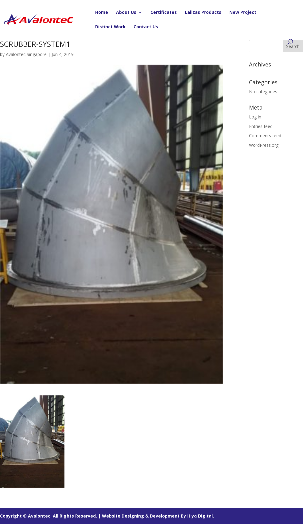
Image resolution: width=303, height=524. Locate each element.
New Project (242, 12)
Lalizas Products (203, 12)
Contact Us (146, 27)
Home (101, 12)
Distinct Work (110, 27)
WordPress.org (263, 145)
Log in (255, 117)
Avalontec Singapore (26, 54)
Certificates (163, 12)
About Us (126, 12)
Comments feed (265, 135)
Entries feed (261, 126)
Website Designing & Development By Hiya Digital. (158, 516)
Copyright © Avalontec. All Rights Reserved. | (51, 516)
